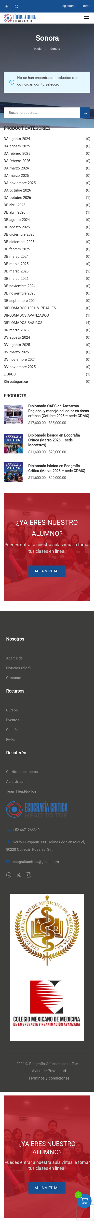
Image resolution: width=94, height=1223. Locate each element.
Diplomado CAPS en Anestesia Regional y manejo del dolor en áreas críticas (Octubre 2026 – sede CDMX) (58, 411)
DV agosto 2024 (17, 337)
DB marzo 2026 (16, 271)
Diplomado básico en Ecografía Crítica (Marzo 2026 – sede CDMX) (56, 468)
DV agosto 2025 (17, 345)
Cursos (12, 710)
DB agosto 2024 (17, 220)
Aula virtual (15, 781)
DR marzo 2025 (16, 330)
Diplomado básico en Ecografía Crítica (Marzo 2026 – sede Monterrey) (54, 440)
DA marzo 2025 (16, 175)
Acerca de (14, 658)
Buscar (87, 112)
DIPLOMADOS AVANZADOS (26, 315)
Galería (12, 730)
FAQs (10, 739)
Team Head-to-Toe (21, 791)
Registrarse (68, 6)
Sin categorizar (16, 381)
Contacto (13, 678)
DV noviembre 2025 (20, 367)
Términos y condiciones (48, 1078)
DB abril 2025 (14, 205)
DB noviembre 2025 (19, 293)
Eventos (12, 720)
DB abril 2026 (14, 212)
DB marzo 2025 (16, 264)
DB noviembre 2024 (19, 286)
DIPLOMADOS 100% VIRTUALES (30, 308)
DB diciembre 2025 (19, 234)
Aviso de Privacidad (49, 1071)
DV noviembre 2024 (20, 359)
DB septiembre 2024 (20, 300)
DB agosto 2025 (17, 227)
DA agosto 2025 (17, 146)
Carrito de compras (22, 772)
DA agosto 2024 (17, 139)
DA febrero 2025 (17, 153)
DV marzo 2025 (16, 352)
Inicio (37, 49)
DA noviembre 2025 (20, 183)
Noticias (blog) (18, 668)
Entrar (85, 6)
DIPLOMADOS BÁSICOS (23, 323)
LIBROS (10, 374)
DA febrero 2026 (17, 161)
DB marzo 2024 (16, 256)
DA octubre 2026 (17, 190)
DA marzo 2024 (16, 168)
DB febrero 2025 (17, 249)
